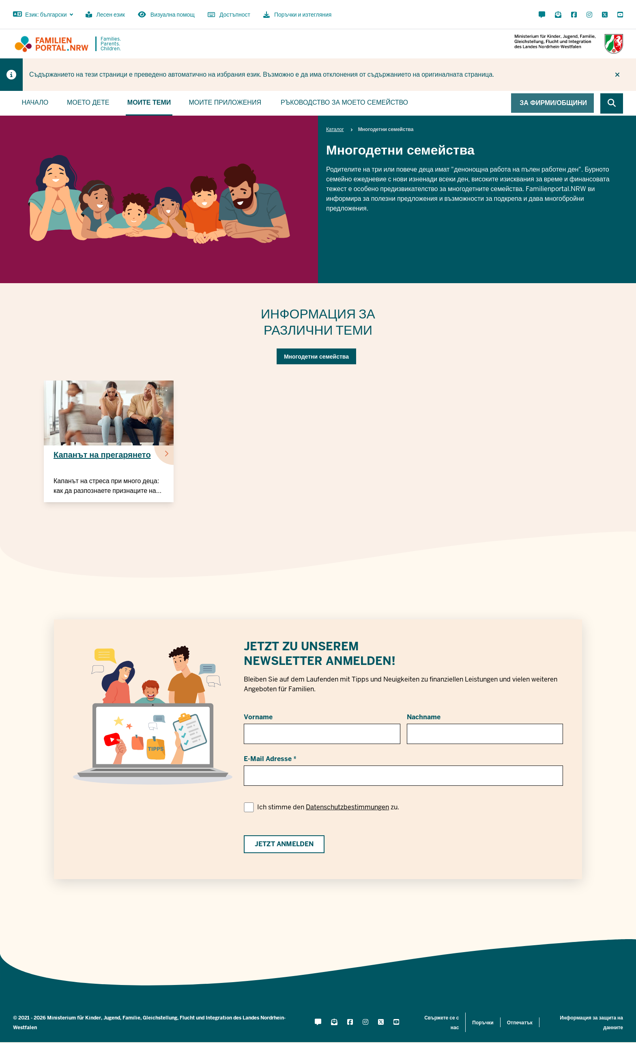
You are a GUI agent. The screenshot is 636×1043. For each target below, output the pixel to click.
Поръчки (482, 1022)
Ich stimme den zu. (328, 807)
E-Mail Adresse (268, 759)
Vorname (258, 717)
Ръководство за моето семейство (344, 102)
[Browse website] (611, 103)
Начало (34, 102)
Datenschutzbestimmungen (347, 807)
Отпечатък (520, 1022)
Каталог (335, 129)
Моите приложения (225, 102)
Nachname (423, 717)
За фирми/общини (553, 102)
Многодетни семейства (316, 356)
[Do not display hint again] (617, 74)
